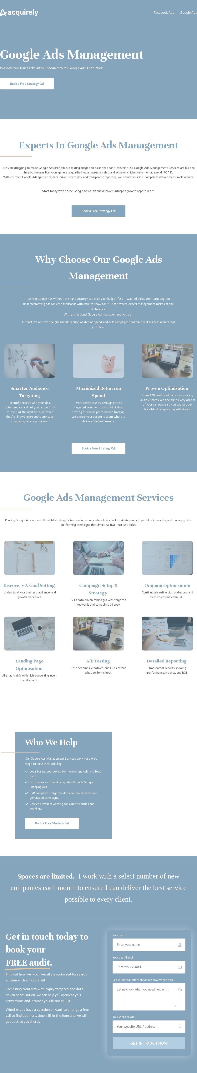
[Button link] (27, 83)
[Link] (164, 13)
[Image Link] (19, 13)
